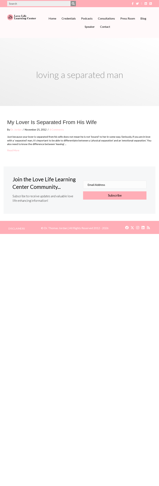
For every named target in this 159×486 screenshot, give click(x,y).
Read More (13, 150)
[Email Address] (114, 185)
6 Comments (57, 129)
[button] (114, 195)
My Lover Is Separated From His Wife (52, 122)
